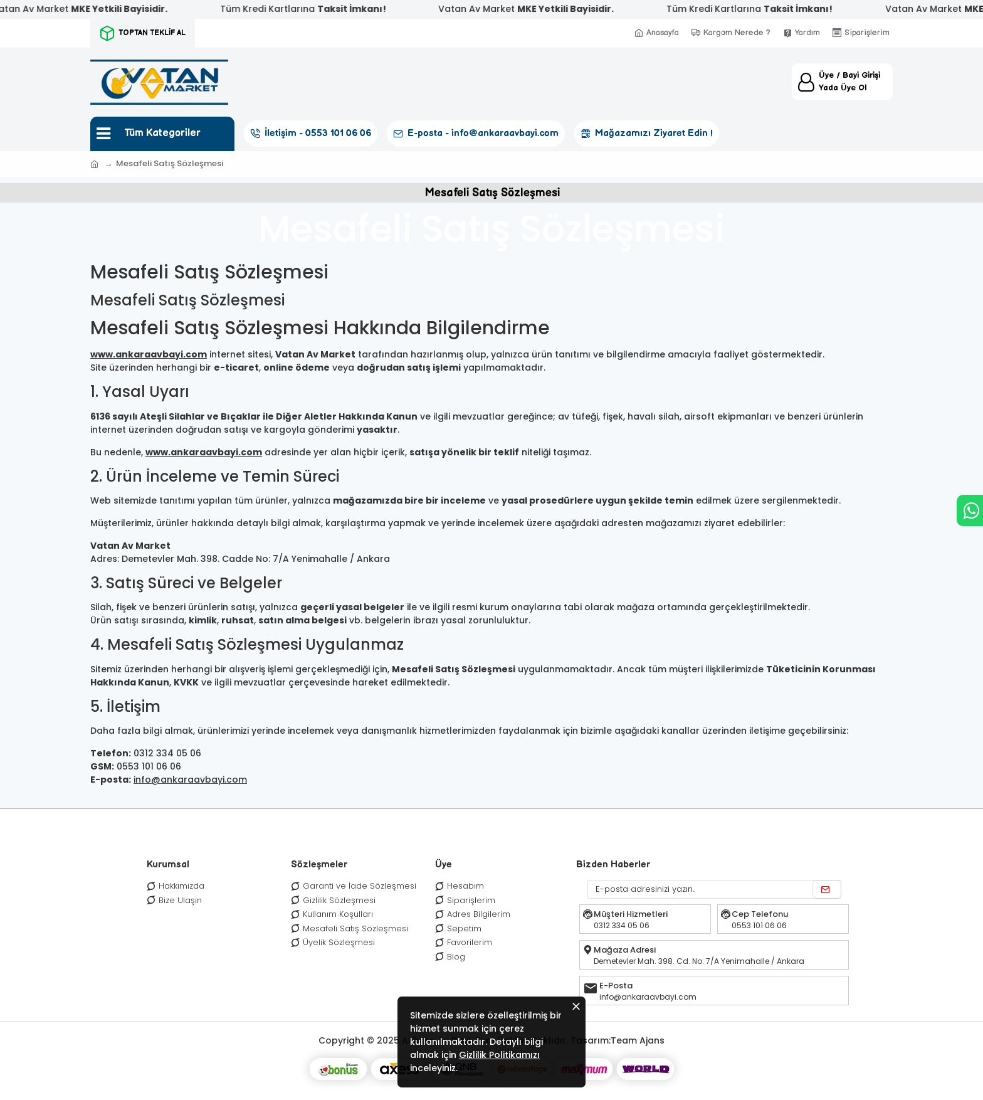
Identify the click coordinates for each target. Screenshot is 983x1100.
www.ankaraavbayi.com (148, 354)
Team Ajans (638, 1040)
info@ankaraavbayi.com (190, 779)
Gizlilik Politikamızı (499, 1055)
